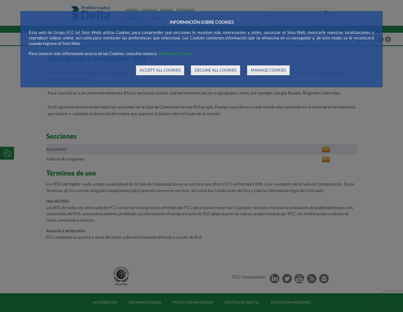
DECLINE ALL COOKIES (215, 70)
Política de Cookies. (175, 53)
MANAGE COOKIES (268, 70)
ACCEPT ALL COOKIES (160, 70)
